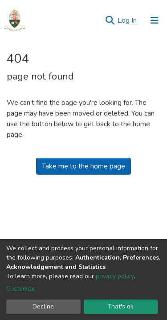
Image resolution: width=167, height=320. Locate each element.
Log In (128, 20)
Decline (43, 306)
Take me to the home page (83, 166)
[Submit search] (110, 20)
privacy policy (115, 276)
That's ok (120, 306)
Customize (20, 288)
